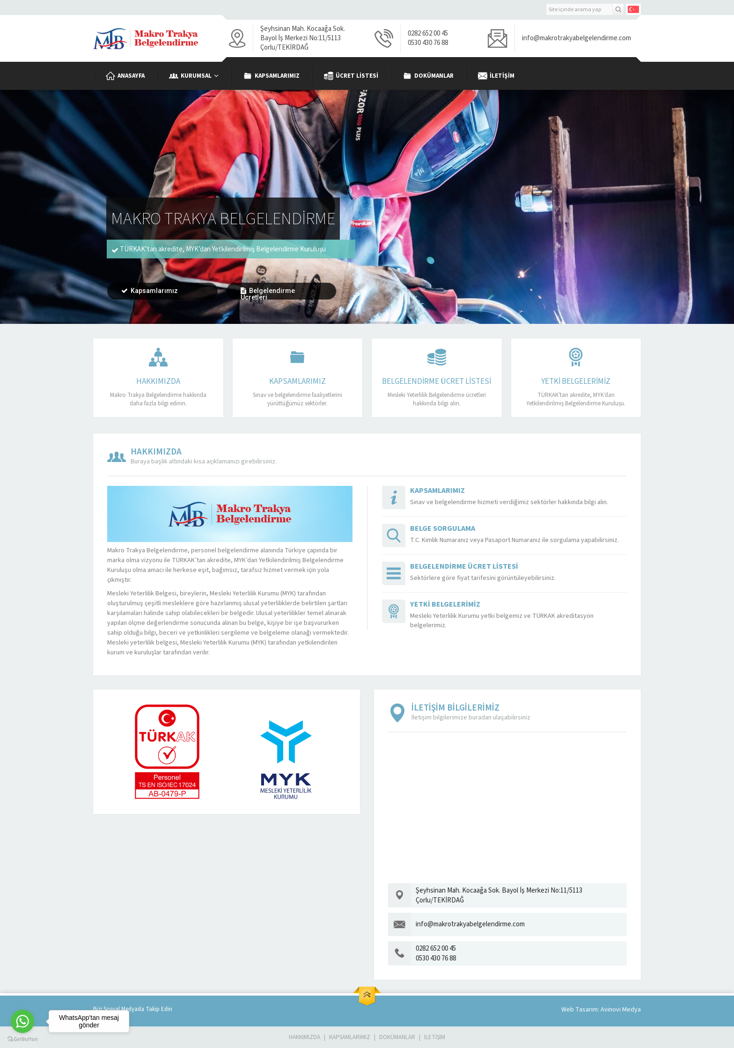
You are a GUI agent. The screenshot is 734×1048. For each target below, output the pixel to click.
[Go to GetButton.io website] (22, 1038)
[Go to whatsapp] (22, 1021)
